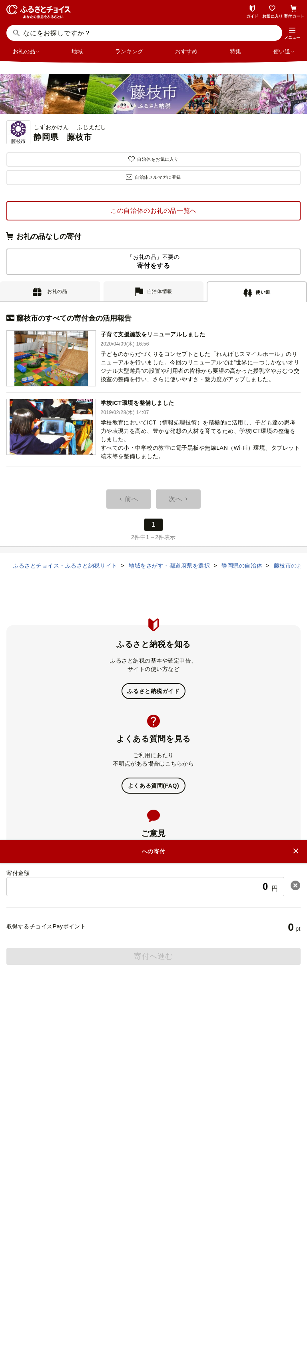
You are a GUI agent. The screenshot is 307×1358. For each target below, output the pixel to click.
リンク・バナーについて (198, 1299)
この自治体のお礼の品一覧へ (153, 210)
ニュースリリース (133, 1299)
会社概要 (88, 1299)
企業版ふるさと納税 (158, 1147)
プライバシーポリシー (125, 1313)
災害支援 (158, 1132)
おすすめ (186, 51)
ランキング (129, 51)
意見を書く (153, 880)
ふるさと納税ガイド (153, 691)
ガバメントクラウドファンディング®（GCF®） (158, 1117)
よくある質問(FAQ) (153, 785)
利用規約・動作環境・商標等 (153, 1327)
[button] (292, 34)
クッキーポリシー (187, 1313)
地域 (77, 51)
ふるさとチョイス (158, 1102)
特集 (235, 51)
